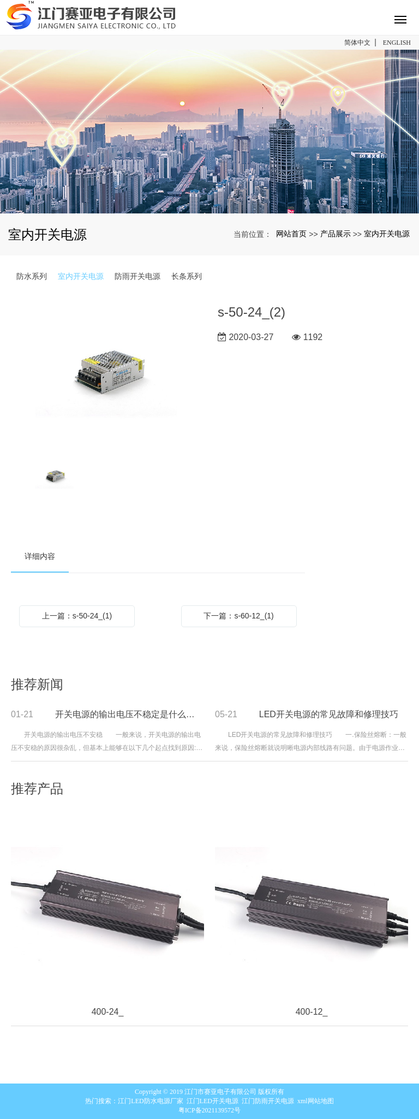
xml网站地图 (315, 1101)
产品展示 (335, 233)
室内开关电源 (387, 233)
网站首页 (291, 233)
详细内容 (40, 556)
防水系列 (31, 276)
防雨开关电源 (137, 276)
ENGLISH (397, 42)
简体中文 (357, 42)
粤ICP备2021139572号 (209, 1110)
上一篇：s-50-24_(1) (77, 615)
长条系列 (186, 276)
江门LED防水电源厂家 (150, 1101)
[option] (106, 375)
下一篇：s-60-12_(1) (238, 615)
